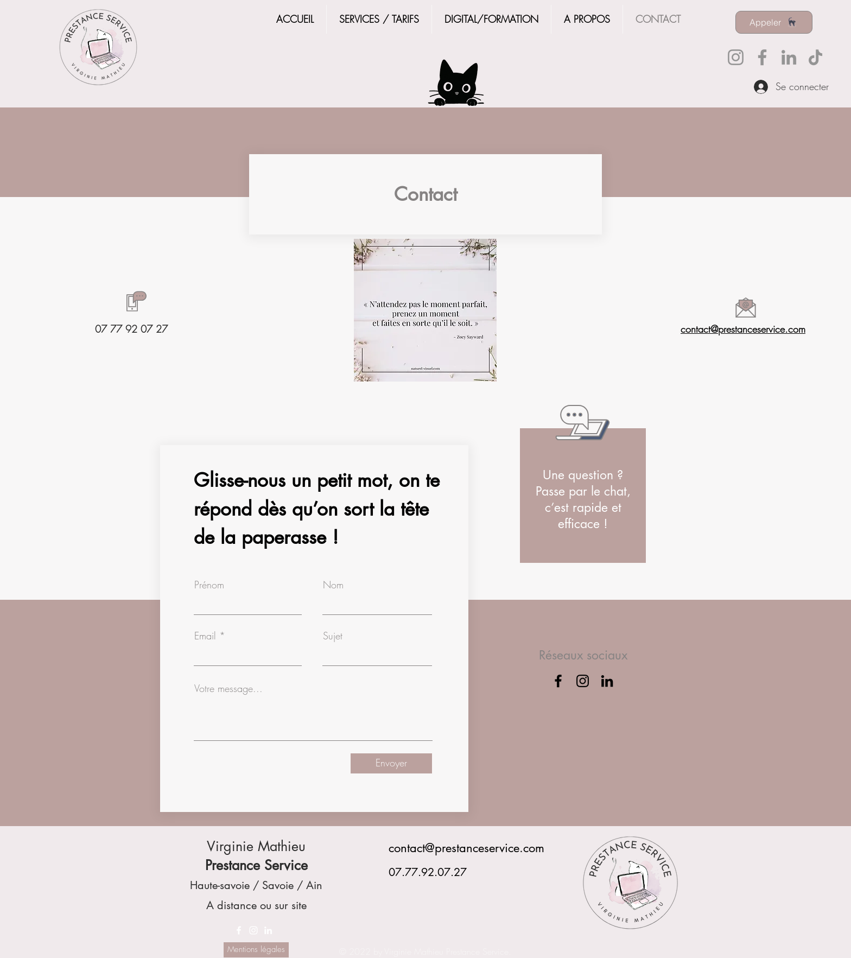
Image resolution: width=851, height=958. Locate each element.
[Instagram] (735, 57)
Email (205, 635)
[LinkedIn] (788, 57)
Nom (333, 584)
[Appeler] (773, 22)
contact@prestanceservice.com (743, 328)
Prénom (209, 584)
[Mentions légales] (256, 949)
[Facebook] (762, 57)
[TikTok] (815, 57)
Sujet (332, 635)
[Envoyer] (391, 763)
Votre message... (228, 688)
